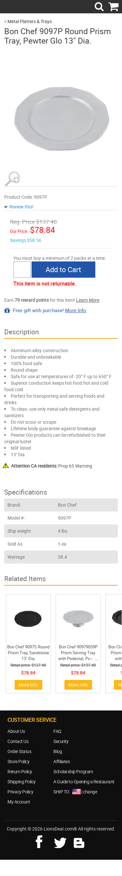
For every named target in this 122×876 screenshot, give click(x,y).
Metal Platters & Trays (29, 21)
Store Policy (18, 761)
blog (79, 841)
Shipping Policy (21, 781)
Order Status (19, 751)
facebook (43, 841)
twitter (61, 841)
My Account (18, 802)
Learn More (87, 300)
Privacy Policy (20, 792)
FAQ (57, 731)
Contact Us (17, 741)
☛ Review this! (19, 207)
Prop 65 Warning (51, 466)
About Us (16, 731)
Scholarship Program (73, 771)
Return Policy (19, 771)
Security (60, 741)
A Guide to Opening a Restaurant (84, 781)
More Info (75, 310)
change (90, 792)
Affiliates (61, 761)
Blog (57, 751)
